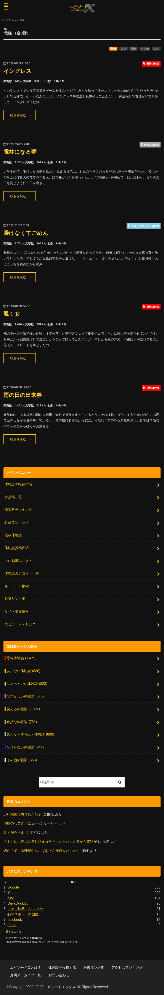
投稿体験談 (13, 535)
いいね (145, 48)
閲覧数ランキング (18, 510)
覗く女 (11, 314)
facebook (14, 919)
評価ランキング (17, 522)
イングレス (17, 71)
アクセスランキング (127, 967)
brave (11, 925)
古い (123, 48)
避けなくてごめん (25, 233)
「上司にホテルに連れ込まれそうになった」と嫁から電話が (50, 841)
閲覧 (133, 48)
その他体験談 (22, 760)
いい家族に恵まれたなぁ (22, 814)
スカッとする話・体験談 (30, 734)
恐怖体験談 (21, 658)
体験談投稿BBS (17, 548)
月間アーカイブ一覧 (25, 975)
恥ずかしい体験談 (25, 696)
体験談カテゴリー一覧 (22, 573)
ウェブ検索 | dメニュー (25, 909)
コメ (156, 48)
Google (13, 887)
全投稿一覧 (13, 497)
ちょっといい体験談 (27, 684)
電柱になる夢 (20, 152)
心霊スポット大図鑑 (23, 914)
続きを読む (18, 115)
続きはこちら (13, 931)
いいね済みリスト (18, 561)
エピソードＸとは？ (20, 624)
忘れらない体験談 (25, 747)
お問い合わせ (58, 975)
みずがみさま (13, 832)
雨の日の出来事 (22, 395)
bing (10, 898)
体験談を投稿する (18, 484)
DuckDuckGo (17, 903)
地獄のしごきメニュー (20, 823)
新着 (113, 48)
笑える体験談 (23, 709)
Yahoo (12, 893)
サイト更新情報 (17, 611)
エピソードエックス (60, 987)
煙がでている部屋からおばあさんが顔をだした (39, 851)
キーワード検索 (17, 586)
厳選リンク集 (15, 599)
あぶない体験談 (23, 671)
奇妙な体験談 (22, 722)
